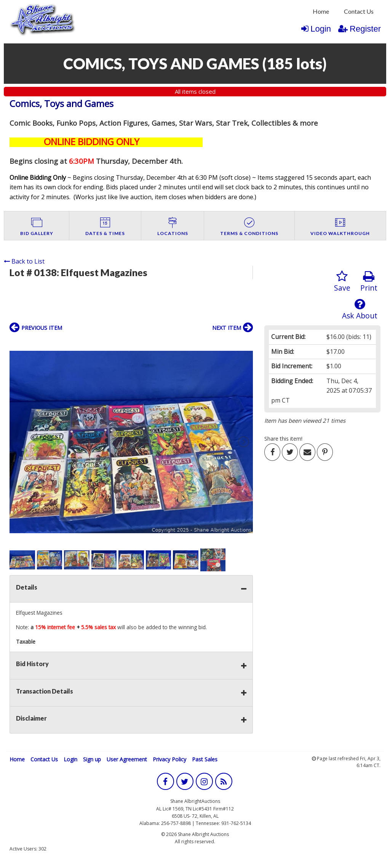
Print (368, 281)
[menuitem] (320, 11)
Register (359, 29)
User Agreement (127, 759)
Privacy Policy (169, 759)
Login (316, 29)
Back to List (24, 261)
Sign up (92, 759)
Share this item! (283, 438)
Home (321, 11)
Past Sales (204, 759)
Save (342, 281)
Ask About (359, 309)
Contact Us (359, 11)
